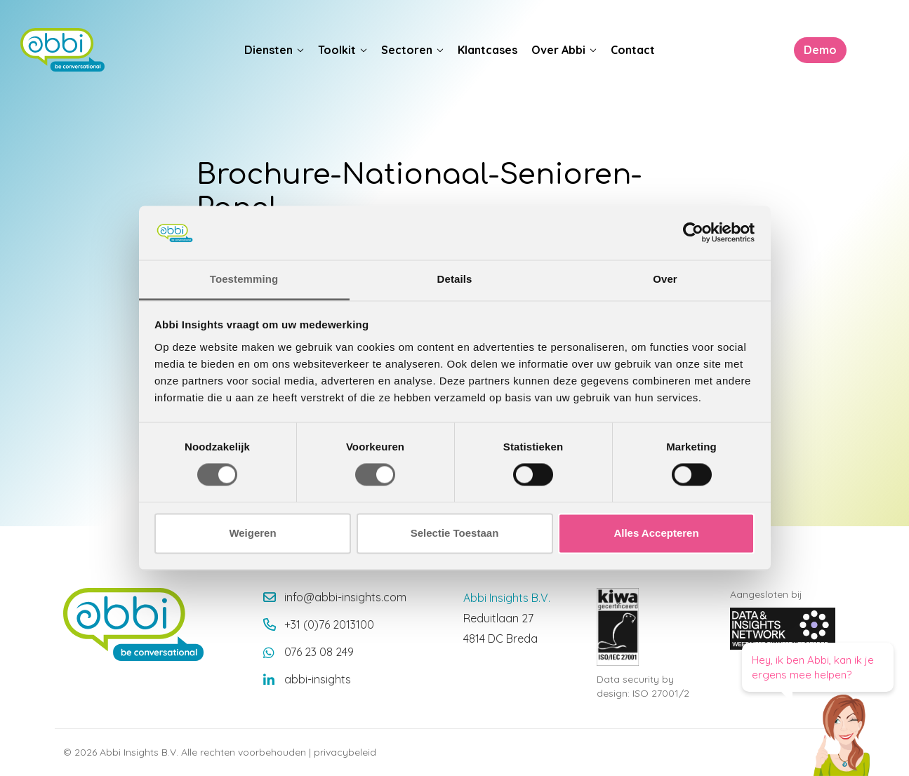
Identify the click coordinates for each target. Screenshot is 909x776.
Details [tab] (454, 279)
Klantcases (487, 50)
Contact (633, 50)
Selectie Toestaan (455, 533)
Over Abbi (558, 50)
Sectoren (406, 50)
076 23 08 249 (319, 652)
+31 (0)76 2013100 (329, 624)
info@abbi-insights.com (345, 597)
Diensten (268, 50)
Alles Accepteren (655, 533)
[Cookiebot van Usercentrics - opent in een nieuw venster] (693, 232)
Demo (819, 50)
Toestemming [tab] (244, 279)
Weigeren (252, 533)
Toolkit (337, 50)
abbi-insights (317, 679)
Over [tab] (665, 279)
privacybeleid (345, 752)
